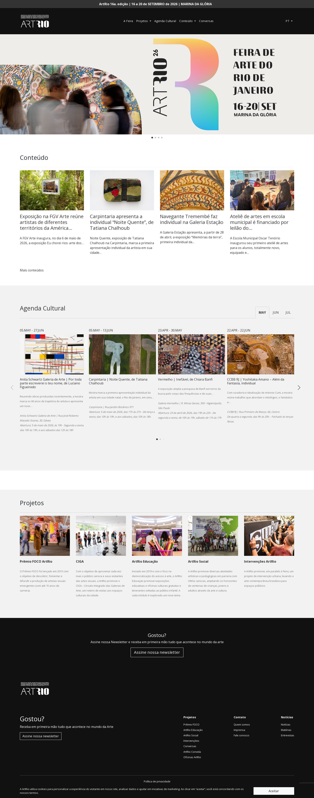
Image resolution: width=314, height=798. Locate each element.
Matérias (286, 730)
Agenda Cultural (165, 21)
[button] (152, 137)
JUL (288, 312)
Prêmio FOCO (191, 724)
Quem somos (242, 724)
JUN (276, 312)
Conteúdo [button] (186, 21)
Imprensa (239, 730)
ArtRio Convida (192, 752)
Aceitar (274, 791)
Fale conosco (241, 735)
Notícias (285, 724)
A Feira (128, 21)
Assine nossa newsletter (157, 652)
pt (288, 21)
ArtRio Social (190, 735)
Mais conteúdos (33, 270)
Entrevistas (287, 735)
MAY (262, 312)
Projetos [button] (142, 21)
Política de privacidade (157, 781)
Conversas (206, 21)
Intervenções (191, 741)
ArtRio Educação (193, 730)
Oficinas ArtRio (192, 757)
